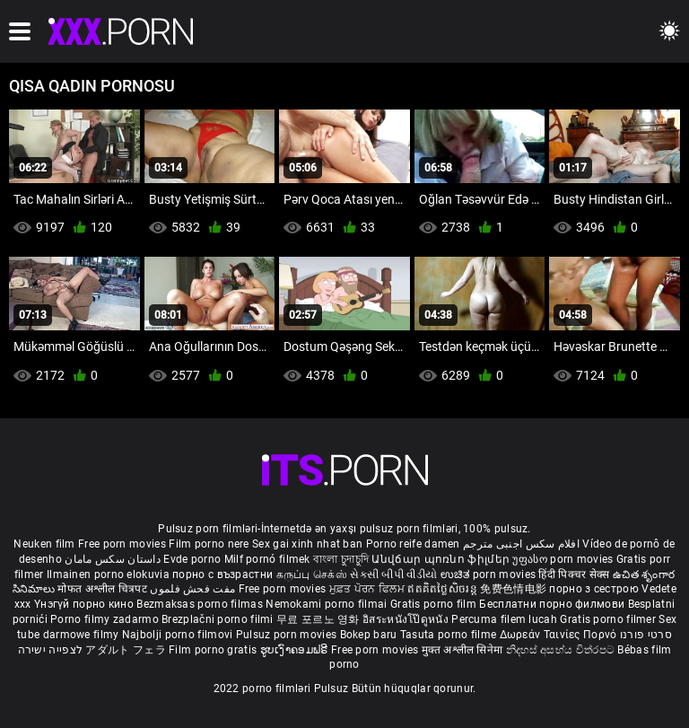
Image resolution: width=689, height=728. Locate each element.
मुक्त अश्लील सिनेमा (464, 650)
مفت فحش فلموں (194, 589)
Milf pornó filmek (267, 559)
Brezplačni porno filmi (218, 619)
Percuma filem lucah (505, 619)
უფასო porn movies (563, 559)
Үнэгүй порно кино (85, 604)
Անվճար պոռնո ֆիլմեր (441, 559)
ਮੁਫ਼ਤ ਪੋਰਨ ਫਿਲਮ (368, 589)
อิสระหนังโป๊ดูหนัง (406, 619)
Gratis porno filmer (609, 619)
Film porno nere (209, 544)
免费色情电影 (514, 589)
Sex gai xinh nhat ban (307, 544)
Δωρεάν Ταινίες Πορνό (560, 634)
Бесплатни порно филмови (553, 604)
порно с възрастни (222, 574)
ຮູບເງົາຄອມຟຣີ (295, 650)
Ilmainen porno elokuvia (109, 574)
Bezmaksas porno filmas (201, 604)
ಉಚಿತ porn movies (489, 574)
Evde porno (192, 559)
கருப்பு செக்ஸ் (311, 574)
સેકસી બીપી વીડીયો (393, 574)
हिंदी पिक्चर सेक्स (573, 574)
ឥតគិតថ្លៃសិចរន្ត (443, 589)
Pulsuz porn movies (288, 634)
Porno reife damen (413, 544)
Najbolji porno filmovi (177, 634)
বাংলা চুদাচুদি (341, 559)
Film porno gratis (214, 650)
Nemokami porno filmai (328, 604)
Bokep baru (368, 634)
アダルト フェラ (125, 650)
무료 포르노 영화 (319, 619)
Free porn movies (123, 544)
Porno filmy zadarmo (105, 619)
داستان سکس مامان (113, 559)
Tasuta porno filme (450, 634)
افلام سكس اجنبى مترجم (521, 544)
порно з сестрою (594, 589)
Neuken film (43, 544)
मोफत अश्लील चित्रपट (103, 589)
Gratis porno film (434, 604)
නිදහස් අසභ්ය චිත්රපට (562, 650)
